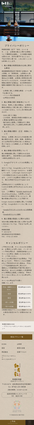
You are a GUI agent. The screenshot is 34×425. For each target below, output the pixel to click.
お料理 (19, 344)
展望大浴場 (21, 348)
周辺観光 (5, 352)
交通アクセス (21, 352)
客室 (3, 348)
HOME (4, 344)
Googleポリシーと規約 (12, 214)
